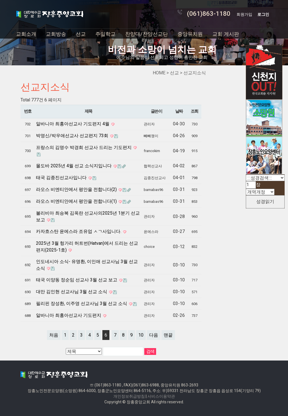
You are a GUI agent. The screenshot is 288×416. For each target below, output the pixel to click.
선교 (81, 34)
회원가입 (244, 14)
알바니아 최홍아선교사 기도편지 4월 (73, 123)
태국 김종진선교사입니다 (62, 177)
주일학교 (105, 34)
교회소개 (26, 34)
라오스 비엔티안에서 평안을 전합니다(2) (77, 189)
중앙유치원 (190, 34)
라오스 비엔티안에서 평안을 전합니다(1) (77, 201)
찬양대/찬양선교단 (146, 34)
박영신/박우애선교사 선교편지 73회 (72, 135)
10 (140, 335)
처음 (53, 335)
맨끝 (168, 335)
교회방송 (56, 34)
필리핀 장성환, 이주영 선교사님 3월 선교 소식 (82, 303)
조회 (194, 111)
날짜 (179, 111)
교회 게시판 (225, 34)
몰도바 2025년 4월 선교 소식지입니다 (74, 165)
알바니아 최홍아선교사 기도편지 (69, 315)
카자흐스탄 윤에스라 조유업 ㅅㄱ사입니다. (79, 231)
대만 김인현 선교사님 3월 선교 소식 (72, 291)
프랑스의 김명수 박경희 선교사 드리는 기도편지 (84, 147)
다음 (153, 335)
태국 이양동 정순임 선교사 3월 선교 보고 (77, 279)
